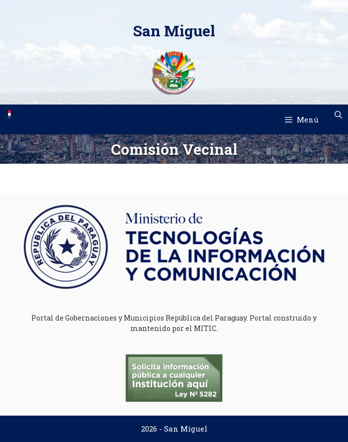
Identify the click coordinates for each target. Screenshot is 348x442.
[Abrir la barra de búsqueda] (338, 114)
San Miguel (174, 30)
